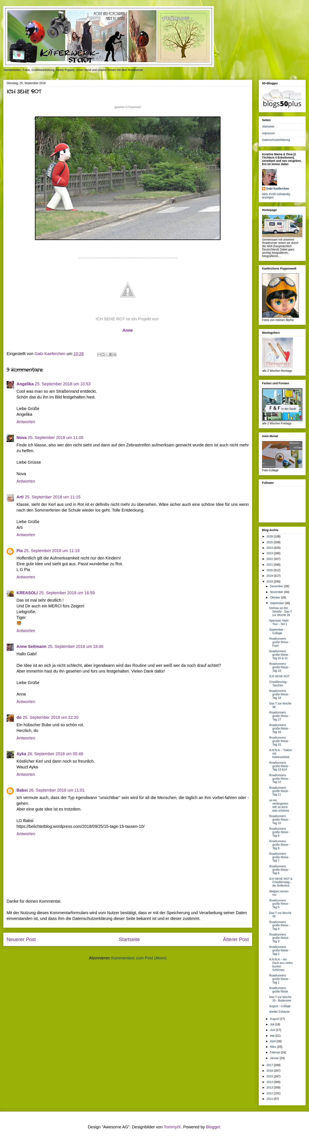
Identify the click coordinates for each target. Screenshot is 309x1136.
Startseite (129, 939)
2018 (270, 581)
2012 (270, 1093)
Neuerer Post (21, 939)
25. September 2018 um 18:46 (75, 646)
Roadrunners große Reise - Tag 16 (279, 728)
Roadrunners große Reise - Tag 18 (279, 694)
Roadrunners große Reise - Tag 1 (279, 979)
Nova (21, 437)
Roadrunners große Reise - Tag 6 (279, 870)
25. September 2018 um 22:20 (50, 717)
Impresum (268, 133)
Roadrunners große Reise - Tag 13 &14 (279, 766)
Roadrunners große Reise (278, 989)
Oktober (275, 597)
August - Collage (280, 1006)
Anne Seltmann (31, 646)
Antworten (25, 421)
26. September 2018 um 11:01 (56, 790)
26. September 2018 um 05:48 (55, 754)
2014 (270, 1082)
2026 (270, 536)
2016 (270, 1070)
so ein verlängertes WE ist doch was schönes (279, 805)
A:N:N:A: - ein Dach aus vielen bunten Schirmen (281, 964)
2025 (270, 542)
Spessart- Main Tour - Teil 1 (279, 622)
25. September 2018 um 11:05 (55, 437)
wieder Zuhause (279, 1011)
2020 (270, 570)
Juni (273, 1030)
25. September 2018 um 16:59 (67, 593)
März (273, 1046)
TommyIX (172, 1127)
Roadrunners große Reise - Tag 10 (279, 819)
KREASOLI (27, 593)
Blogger (213, 1127)
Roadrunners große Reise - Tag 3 (279, 938)
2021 (270, 564)
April (273, 1041)
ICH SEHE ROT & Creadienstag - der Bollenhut (281, 882)
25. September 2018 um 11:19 (52, 550)
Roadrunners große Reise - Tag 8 (279, 845)
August (275, 1018)
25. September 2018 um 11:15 (52, 497)
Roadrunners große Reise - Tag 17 (279, 716)
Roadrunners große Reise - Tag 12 (279, 779)
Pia (19, 550)
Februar (275, 1052)
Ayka (21, 754)
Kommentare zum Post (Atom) (138, 958)
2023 (270, 553)
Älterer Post (236, 939)
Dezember (277, 586)
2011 (270, 1098)
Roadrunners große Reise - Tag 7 (279, 857)
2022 (270, 558)
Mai (272, 1035)
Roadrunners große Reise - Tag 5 (279, 904)
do (18, 717)
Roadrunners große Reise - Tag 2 (279, 950)
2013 (270, 1087)
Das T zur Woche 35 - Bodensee (280, 998)
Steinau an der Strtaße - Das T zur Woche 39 (280, 611)
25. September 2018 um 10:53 (62, 384)
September (277, 603)
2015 (270, 1076)
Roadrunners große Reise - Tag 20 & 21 (279, 655)
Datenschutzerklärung (276, 139)
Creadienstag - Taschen (278, 683)
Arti (19, 497)
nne (128, 330)
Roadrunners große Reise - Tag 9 (279, 832)
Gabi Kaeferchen (277, 188)
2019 (270, 575)
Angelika (25, 384)
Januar (275, 1058)
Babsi (22, 790)
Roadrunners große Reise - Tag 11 (279, 791)
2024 (270, 547)
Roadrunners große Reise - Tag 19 (279, 667)
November (277, 592)
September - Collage (277, 631)
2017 (270, 1065)
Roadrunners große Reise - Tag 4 (279, 925)
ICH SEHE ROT (279, 676)
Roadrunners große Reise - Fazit (279, 642)
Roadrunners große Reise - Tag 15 (279, 741)
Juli (272, 1024)
